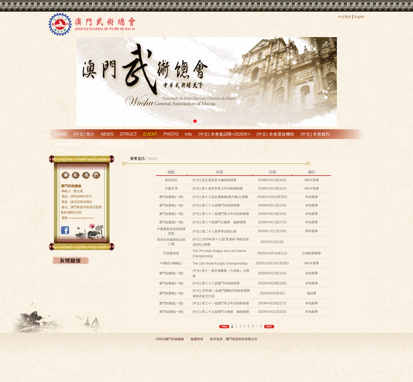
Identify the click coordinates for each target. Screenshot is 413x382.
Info (188, 134)
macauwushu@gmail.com (82, 218)
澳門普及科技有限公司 (241, 339)
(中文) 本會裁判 (315, 134)
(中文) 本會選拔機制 (275, 134)
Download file (67, 144)
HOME (61, 134)
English (359, 17)
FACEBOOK (65, 230)
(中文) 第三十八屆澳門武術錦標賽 (216, 283)
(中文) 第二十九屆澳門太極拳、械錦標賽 (221, 312)
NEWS (107, 134)
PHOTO (171, 134)
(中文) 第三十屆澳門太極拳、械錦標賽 (219, 222)
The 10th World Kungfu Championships (220, 263)
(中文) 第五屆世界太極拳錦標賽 (215, 180)
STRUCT (128, 134)
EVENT (150, 134)
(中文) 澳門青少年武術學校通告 (115, 144)
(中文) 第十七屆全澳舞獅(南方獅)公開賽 (220, 197)
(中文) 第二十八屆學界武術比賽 (215, 231)
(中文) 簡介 (84, 134)
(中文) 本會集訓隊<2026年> (224, 134)
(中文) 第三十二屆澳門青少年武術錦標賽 (221, 214)
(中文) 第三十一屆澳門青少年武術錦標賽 (221, 303)
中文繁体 (344, 17)
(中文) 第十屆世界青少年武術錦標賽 (218, 188)
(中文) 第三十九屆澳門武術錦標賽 (216, 205)
